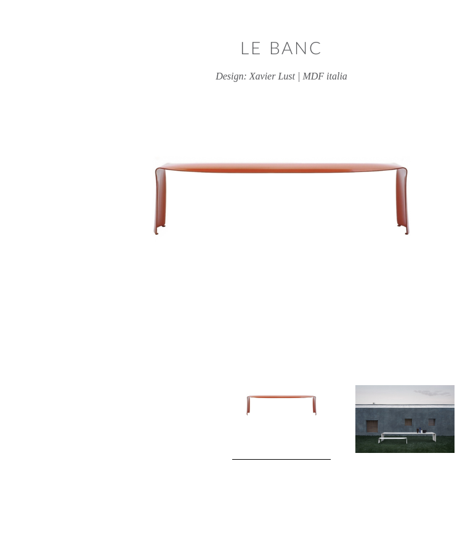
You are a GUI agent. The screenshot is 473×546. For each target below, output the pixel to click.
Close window (456, 17)
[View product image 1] (236, 422)
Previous (49, 423)
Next (423, 423)
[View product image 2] (361, 419)
